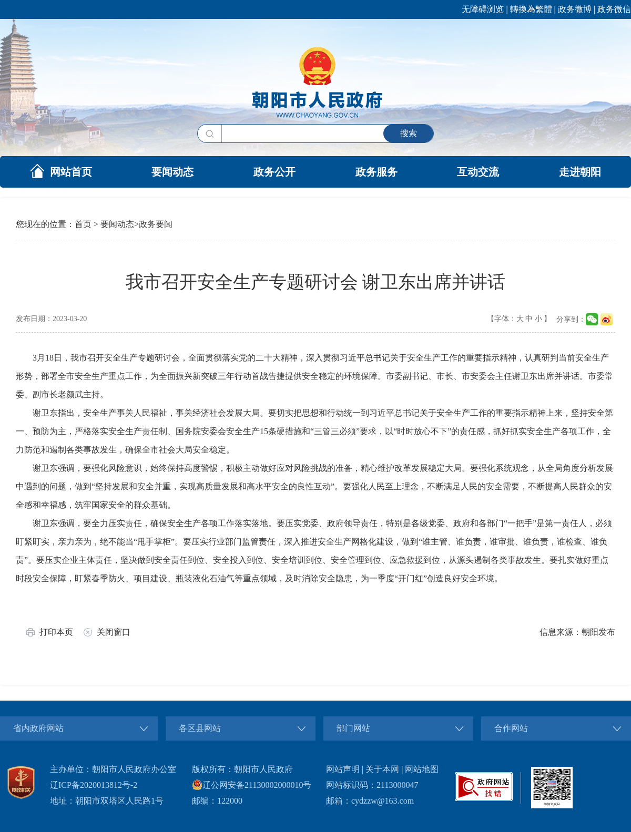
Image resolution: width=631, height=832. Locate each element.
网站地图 (422, 769)
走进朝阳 (580, 172)
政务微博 (575, 9)
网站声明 (343, 769)
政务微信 (614, 9)
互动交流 (478, 172)
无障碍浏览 (483, 9)
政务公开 (274, 172)
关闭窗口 (113, 632)
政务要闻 (155, 224)
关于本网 (382, 769)
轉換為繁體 (531, 9)
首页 (83, 224)
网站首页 (61, 170)
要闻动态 (172, 172)
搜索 (408, 133)
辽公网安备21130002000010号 (251, 784)
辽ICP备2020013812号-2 (93, 784)
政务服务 (376, 172)
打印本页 (56, 632)
